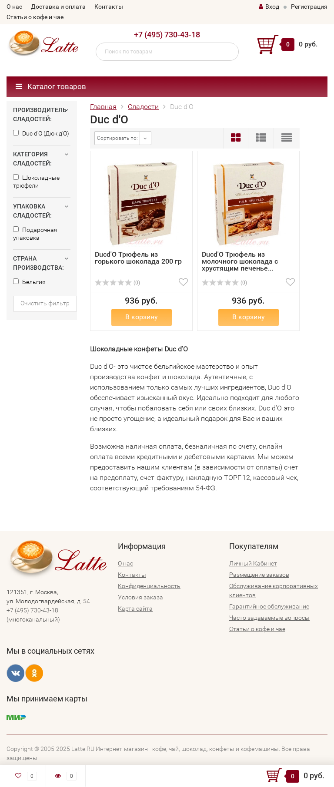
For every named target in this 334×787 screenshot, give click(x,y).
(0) (117, 283)
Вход (269, 6)
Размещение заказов (259, 574)
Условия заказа (140, 597)
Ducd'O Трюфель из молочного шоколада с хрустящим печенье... (240, 261)
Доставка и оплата (58, 6)
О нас (14, 6)
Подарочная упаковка (35, 233)
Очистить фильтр (45, 303)
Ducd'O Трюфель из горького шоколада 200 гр (138, 257)
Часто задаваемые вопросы (269, 617)
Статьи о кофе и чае (35, 16)
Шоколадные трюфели (36, 181)
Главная (103, 107)
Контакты (108, 6)
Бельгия (29, 281)
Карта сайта (135, 608)
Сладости (143, 107)
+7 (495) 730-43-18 (167, 34)
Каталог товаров (51, 86)
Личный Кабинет (253, 563)
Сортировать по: (117, 138)
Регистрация (309, 6)
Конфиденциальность (149, 585)
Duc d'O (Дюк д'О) (41, 133)
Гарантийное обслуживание (269, 606)
